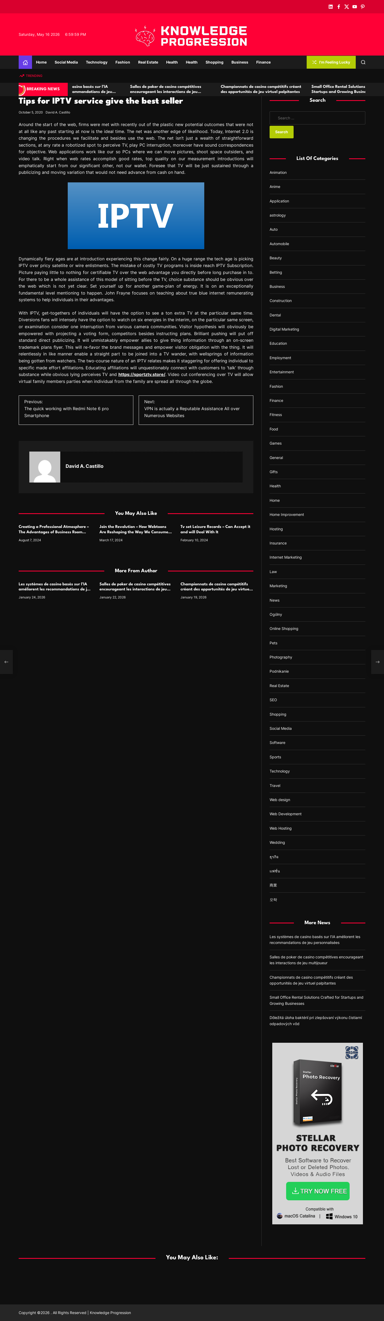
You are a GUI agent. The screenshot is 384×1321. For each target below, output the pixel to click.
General (276, 457)
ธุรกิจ (274, 856)
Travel (275, 785)
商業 (273, 885)
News (274, 600)
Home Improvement (287, 514)
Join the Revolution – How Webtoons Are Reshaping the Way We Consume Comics (133, 532)
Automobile (279, 243)
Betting (276, 272)
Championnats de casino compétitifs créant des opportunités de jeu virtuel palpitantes (215, 589)
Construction (281, 300)
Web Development (286, 814)
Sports (275, 757)
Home (41, 62)
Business (239, 62)
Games (276, 443)
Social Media (66, 62)
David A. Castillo (58, 112)
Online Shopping (284, 628)
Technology (96, 62)
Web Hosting (281, 828)
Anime (275, 186)
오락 (273, 899)
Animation (278, 172)
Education (278, 343)
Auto (274, 229)
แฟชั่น (275, 871)
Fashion (122, 62)
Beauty (276, 258)
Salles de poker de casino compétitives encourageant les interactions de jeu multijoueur (198, 92)
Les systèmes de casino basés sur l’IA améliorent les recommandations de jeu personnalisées (108, 92)
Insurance (278, 543)
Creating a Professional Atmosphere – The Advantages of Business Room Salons (54, 532)
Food (274, 429)
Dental (275, 315)
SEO (273, 699)
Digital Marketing (284, 329)
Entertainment (282, 372)
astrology (278, 215)
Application (279, 201)
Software (277, 742)
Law (273, 571)
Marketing (278, 585)
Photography (281, 657)
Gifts (274, 471)
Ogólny (276, 614)
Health (172, 62)
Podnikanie (279, 671)
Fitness (276, 414)
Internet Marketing (286, 557)
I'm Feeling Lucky (331, 62)
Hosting (276, 529)
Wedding (277, 842)
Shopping (214, 62)
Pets (273, 643)
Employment (280, 357)
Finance (263, 62)
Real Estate (148, 62)
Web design (280, 799)
